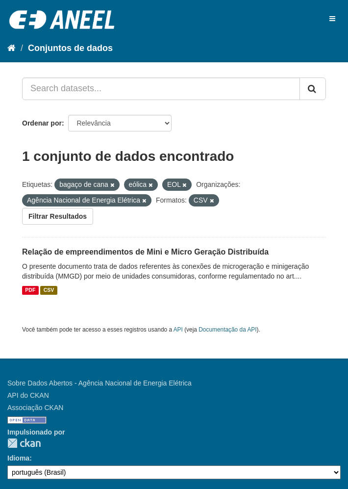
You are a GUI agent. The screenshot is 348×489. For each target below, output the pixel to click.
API (178, 329)
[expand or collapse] (332, 18)
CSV (49, 290)
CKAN (24, 443)
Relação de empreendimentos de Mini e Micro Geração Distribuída (145, 252)
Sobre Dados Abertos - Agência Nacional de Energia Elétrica (99, 383)
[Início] (11, 48)
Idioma (18, 458)
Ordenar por (42, 123)
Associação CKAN (35, 408)
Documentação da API (227, 329)
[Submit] (312, 88)
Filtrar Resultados (57, 216)
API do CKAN (28, 395)
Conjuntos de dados (70, 48)
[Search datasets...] (161, 88)
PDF (30, 290)
